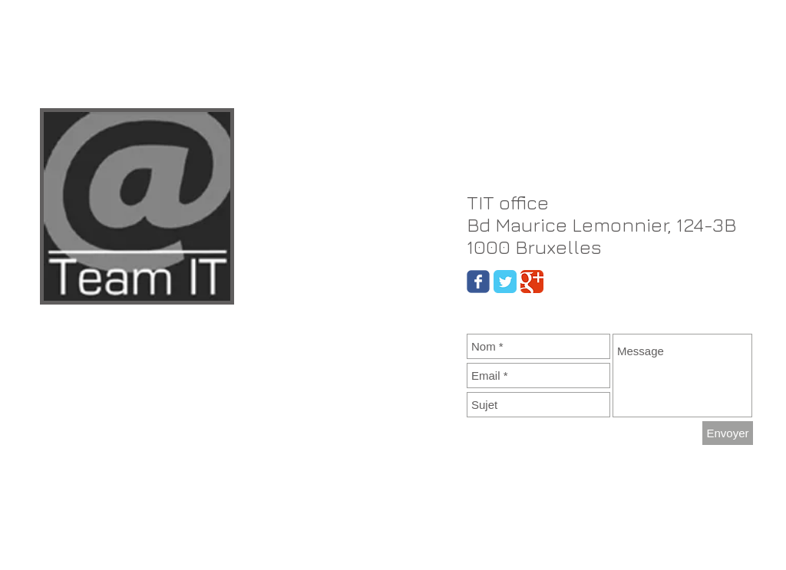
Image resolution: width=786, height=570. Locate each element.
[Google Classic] (531, 281)
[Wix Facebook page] (478, 281)
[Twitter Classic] (505, 281)
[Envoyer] (727, 433)
